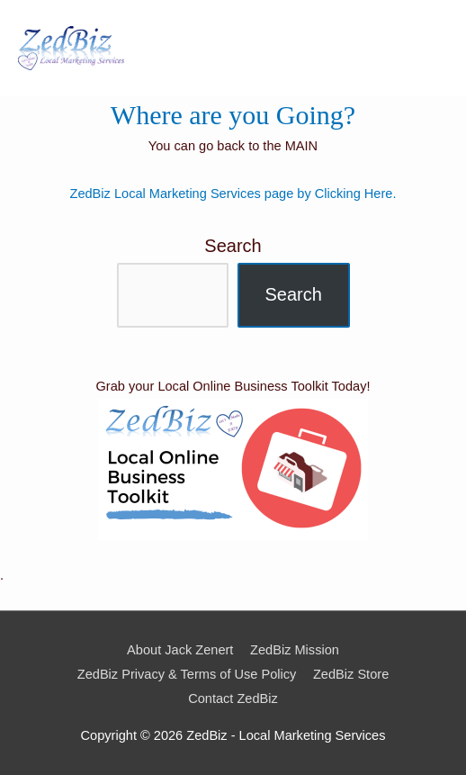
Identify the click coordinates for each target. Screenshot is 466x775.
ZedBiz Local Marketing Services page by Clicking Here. (233, 193)
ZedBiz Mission (294, 650)
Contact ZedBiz (233, 698)
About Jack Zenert (180, 650)
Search (232, 246)
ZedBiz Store (351, 674)
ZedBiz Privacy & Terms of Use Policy (187, 674)
